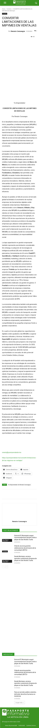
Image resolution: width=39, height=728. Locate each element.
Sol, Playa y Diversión (6, 540)
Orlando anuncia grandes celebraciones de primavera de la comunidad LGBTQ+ (25, 548)
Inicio (3, 9)
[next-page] (6, 566)
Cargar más (19, 702)
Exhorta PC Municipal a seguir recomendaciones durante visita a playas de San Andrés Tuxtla (25, 537)
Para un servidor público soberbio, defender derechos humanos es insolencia (25, 694)
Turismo (9, 9)
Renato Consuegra (18, 31)
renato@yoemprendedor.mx (11, 452)
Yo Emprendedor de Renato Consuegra (19, 484)
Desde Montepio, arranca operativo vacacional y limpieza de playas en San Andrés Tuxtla (25, 558)
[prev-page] (3, 566)
